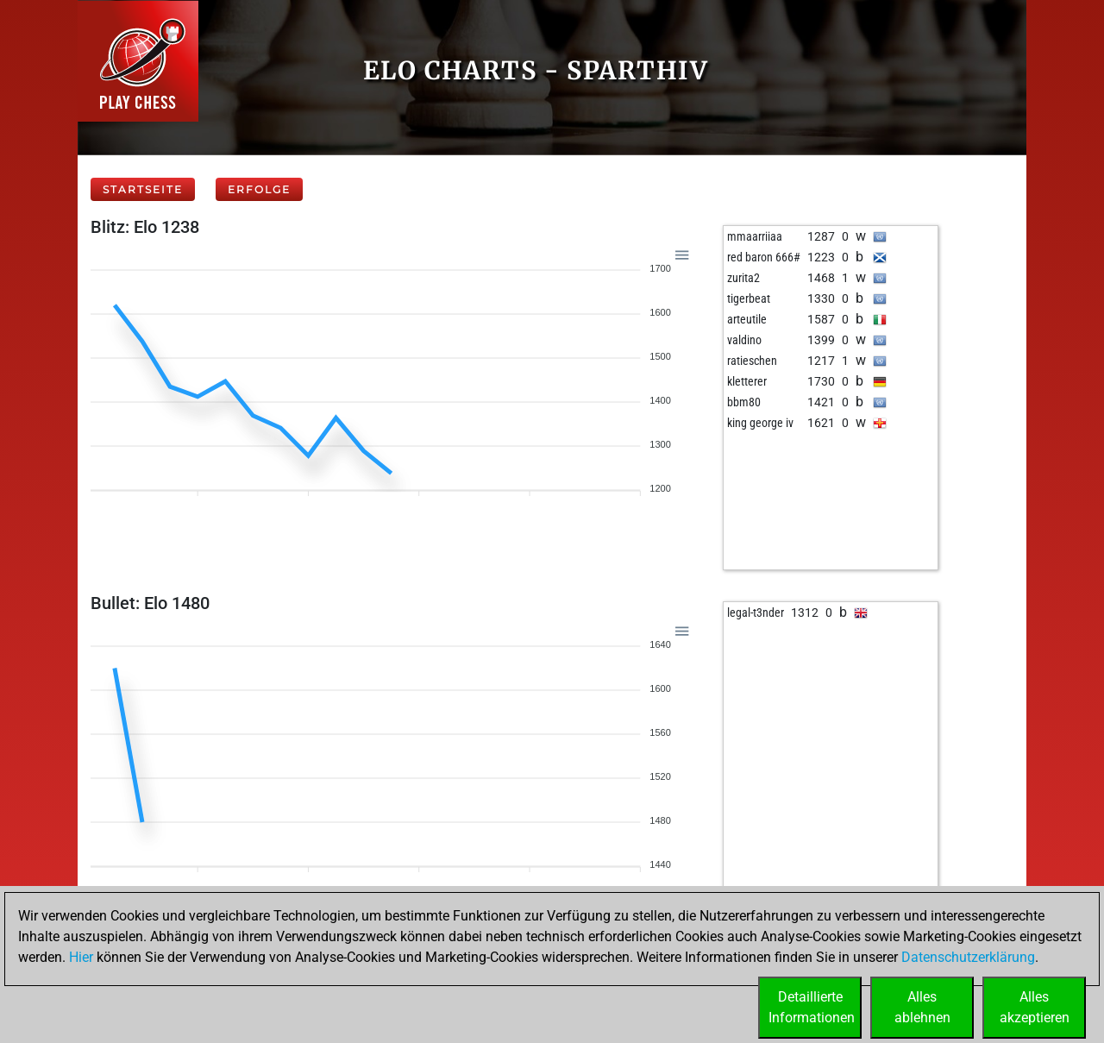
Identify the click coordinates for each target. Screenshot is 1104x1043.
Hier (81, 957)
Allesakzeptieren (1035, 1007)
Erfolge (259, 189)
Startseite (143, 189)
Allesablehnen (922, 1007)
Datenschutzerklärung (968, 957)
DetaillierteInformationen (811, 1007)
